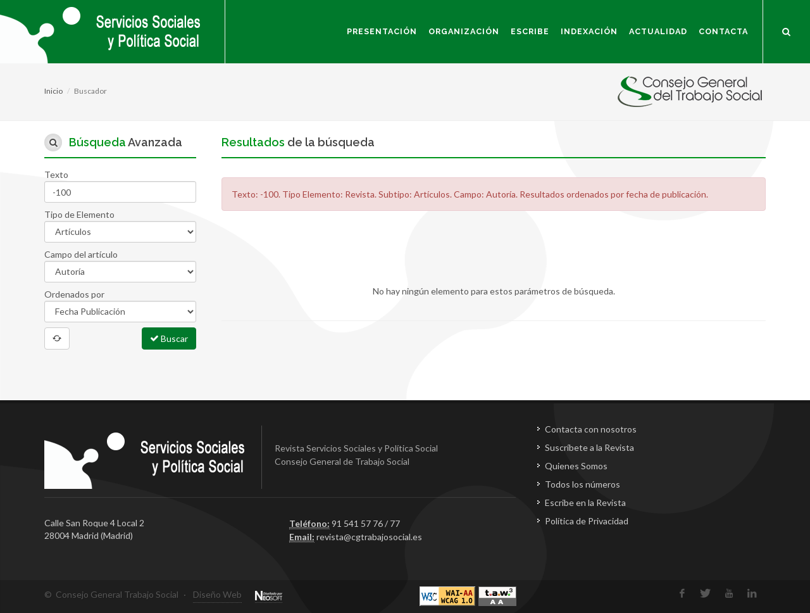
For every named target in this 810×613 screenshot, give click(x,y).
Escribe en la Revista (585, 502)
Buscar (169, 338)
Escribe (530, 31)
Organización (463, 31)
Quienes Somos (576, 465)
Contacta (723, 31)
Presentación (382, 31)
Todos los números (582, 484)
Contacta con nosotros (591, 429)
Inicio (53, 91)
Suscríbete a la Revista (589, 447)
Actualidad (658, 31)
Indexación (589, 31)
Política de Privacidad (586, 520)
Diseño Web (217, 594)
